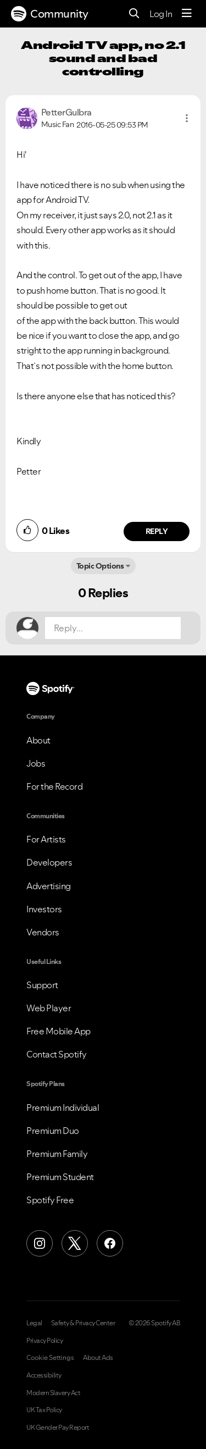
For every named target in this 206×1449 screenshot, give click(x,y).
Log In (160, 14)
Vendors (42, 932)
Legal (34, 1323)
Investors (44, 909)
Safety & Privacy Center (83, 1323)
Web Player (48, 1008)
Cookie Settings (50, 1357)
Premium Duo (52, 1131)
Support (42, 985)
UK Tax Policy (44, 1410)
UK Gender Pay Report (57, 1427)
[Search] (134, 14)
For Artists (46, 839)
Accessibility (44, 1375)
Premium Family (56, 1154)
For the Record (54, 786)
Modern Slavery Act (53, 1393)
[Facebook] (110, 1243)
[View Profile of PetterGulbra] (66, 112)
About (38, 740)
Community (49, 13)
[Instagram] (39, 1243)
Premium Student (60, 1177)
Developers (49, 862)
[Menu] (187, 13)
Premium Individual (62, 1107)
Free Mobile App (58, 1031)
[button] (187, 118)
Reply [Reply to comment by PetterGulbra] (157, 531)
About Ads (98, 1357)
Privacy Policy (44, 1340)
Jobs (35, 763)
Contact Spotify (56, 1054)
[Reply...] (113, 628)
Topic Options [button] (100, 565)
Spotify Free (50, 1200)
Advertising (48, 886)
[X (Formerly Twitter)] (75, 1243)
